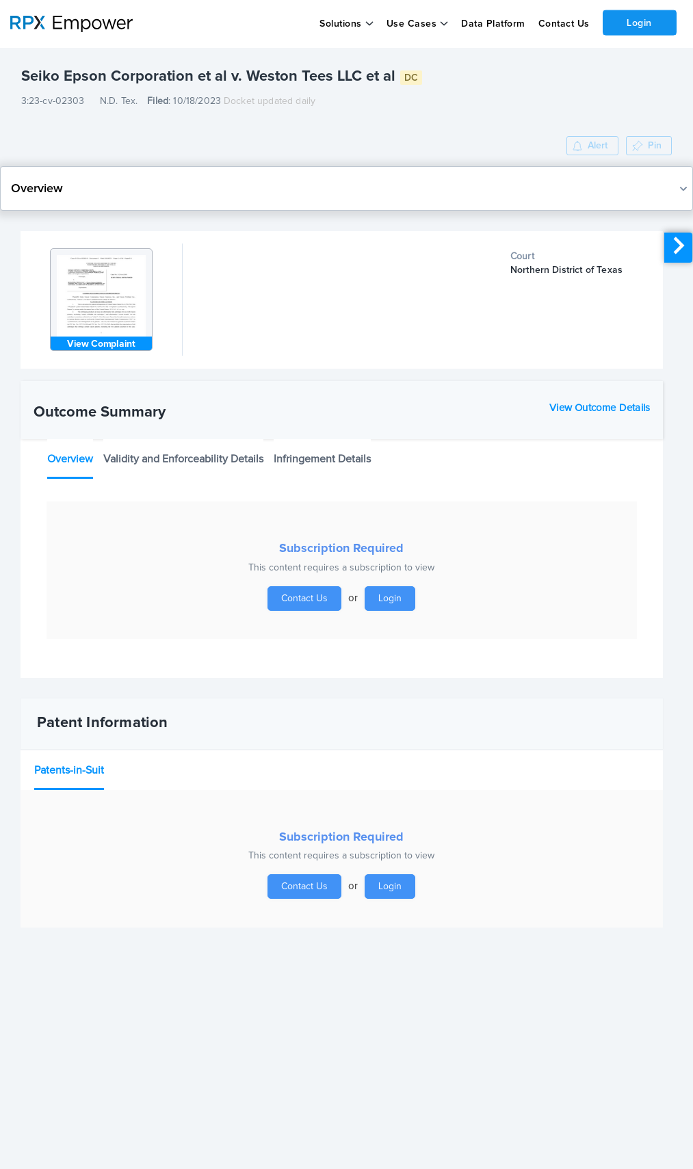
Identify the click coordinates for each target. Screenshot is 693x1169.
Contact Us (563, 24)
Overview (70, 459)
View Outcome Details (599, 408)
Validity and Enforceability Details (183, 459)
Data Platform (493, 24)
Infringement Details (322, 459)
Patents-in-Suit (69, 770)
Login (639, 22)
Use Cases (412, 24)
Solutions (340, 24)
